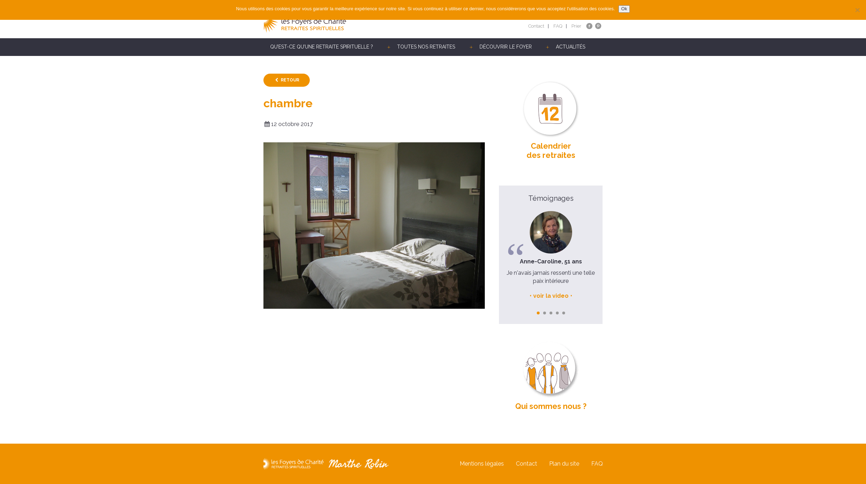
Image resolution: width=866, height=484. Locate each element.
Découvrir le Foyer (506, 47)
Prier (576, 26)
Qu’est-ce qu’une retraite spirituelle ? (321, 47)
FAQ (557, 26)
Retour (290, 80)
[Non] (857, 9)
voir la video (551, 295)
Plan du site (564, 463)
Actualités (570, 47)
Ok (624, 8)
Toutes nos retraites (426, 47)
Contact (536, 26)
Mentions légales (482, 463)
